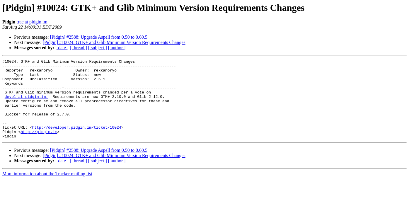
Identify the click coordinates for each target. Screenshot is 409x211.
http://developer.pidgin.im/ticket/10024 (76, 141)
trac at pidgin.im (31, 21)
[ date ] (62, 47)
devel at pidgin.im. (26, 104)
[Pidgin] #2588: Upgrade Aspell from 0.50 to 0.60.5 (98, 37)
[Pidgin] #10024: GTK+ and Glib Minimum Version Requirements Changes (114, 42)
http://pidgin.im (39, 146)
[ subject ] (97, 47)
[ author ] (117, 47)
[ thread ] (78, 47)
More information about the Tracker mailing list (47, 189)
